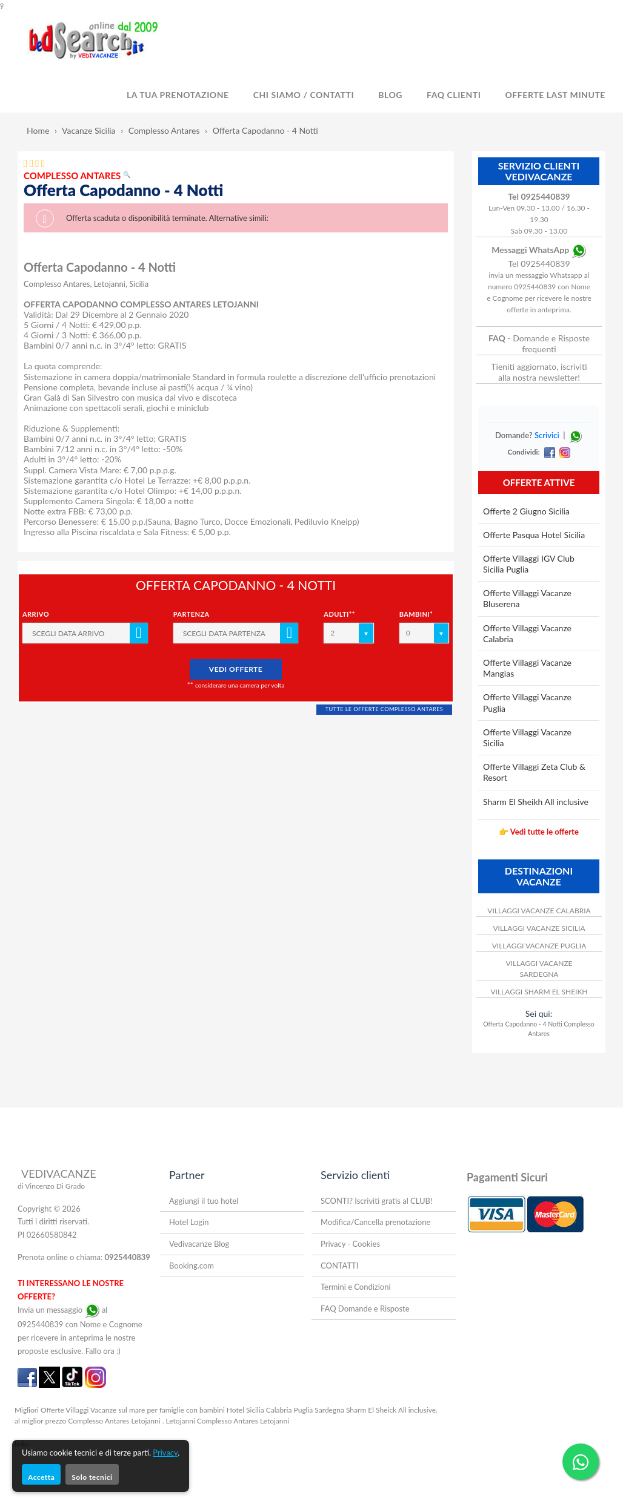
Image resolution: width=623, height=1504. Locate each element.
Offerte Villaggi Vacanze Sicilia (527, 737)
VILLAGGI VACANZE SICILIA (539, 928)
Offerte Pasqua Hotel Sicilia (534, 535)
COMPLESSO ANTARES (77, 175)
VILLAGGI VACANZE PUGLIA (539, 945)
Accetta (41, 1477)
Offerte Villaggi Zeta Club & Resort (534, 772)
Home (38, 130)
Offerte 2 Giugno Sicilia (526, 511)
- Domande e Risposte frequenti (539, 343)
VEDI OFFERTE (235, 669)
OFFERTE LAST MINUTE (555, 95)
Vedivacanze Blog (199, 1244)
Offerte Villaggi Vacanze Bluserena (527, 598)
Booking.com (191, 1265)
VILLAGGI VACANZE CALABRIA (538, 910)
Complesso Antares (164, 130)
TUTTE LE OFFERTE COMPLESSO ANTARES (384, 709)
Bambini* (416, 614)
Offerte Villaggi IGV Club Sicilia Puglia (529, 563)
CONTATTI (339, 1265)
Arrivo (35, 614)
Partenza (191, 614)
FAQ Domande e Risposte (365, 1308)
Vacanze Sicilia (89, 130)
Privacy (165, 1452)
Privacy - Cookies (350, 1244)
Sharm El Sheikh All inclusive (535, 801)
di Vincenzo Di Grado (51, 1185)
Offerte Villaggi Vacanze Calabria (527, 633)
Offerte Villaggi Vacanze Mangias (527, 667)
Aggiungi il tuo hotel (203, 1201)
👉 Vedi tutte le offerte (539, 831)
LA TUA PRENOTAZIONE (178, 95)
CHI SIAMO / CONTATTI (303, 95)
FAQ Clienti (454, 95)
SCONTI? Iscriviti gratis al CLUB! (377, 1201)
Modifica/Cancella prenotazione (375, 1222)
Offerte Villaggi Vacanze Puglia (527, 702)
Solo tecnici (92, 1477)
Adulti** (339, 614)
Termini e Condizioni (356, 1287)
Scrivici (547, 435)
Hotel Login (188, 1222)
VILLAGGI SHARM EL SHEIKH (538, 991)
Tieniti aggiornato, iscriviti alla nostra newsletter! (539, 372)
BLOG (390, 95)
